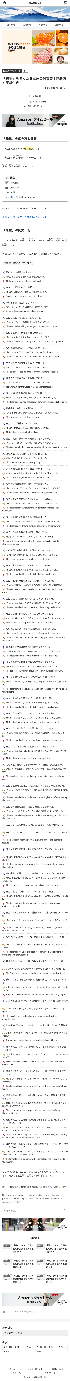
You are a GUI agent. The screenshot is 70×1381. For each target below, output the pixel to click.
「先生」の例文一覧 (34, 105)
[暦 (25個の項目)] (63, 1347)
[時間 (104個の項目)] (20, 1347)
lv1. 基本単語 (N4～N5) (12, 71)
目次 (31, 95)
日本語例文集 (35, 3)
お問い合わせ (57, 1369)
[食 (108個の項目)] (7, 1347)
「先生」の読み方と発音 (36, 101)
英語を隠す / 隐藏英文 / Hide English (17, 263)
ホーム (12, 1369)
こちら (48, 1187)
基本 (12, 197)
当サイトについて (35, 1369)
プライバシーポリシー (52, 1372)
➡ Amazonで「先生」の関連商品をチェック (24, 216)
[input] (35, 1210)
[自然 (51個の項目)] (41, 1347)
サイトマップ (18, 1372)
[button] (65, 1210)
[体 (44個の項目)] (52, 1347)
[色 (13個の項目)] (52, 1351)
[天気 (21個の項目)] (19, 1351)
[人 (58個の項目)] (31, 1347)
